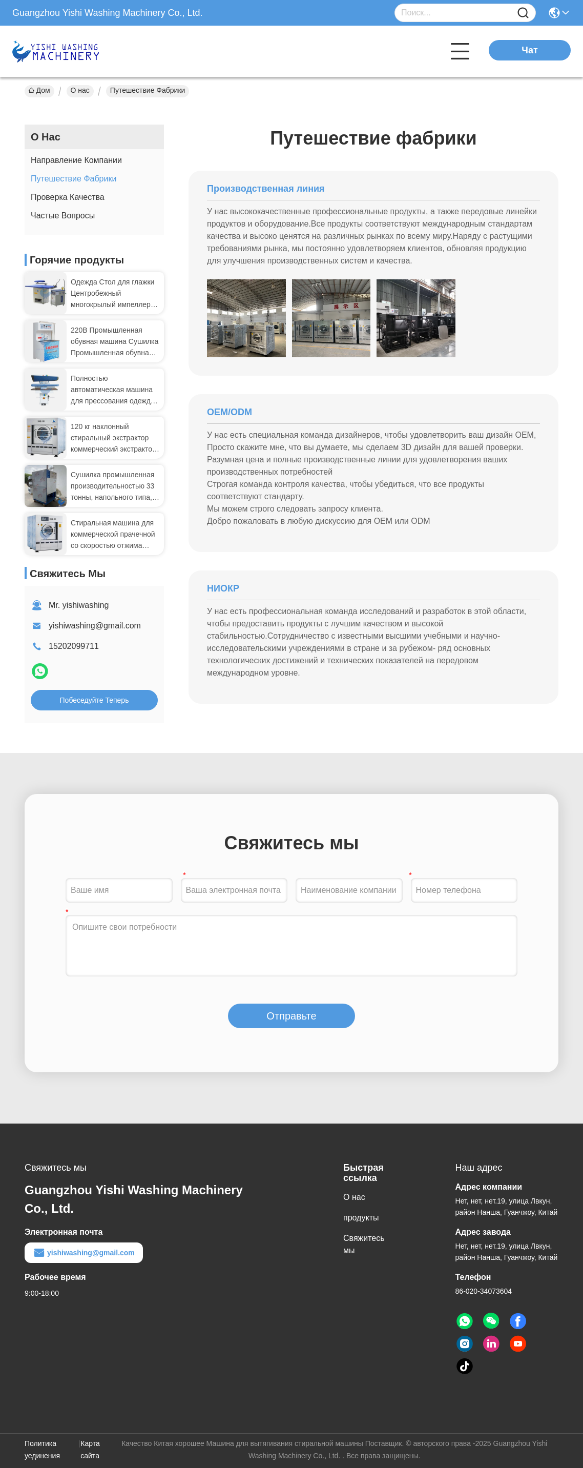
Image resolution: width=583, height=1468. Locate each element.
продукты (361, 1217)
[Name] (523, 13)
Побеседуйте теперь (94, 700)
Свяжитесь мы (364, 1244)
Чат (529, 50)
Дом (39, 90)
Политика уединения (42, 1449)
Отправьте (291, 1016)
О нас (80, 90)
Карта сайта (89, 1449)
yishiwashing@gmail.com (95, 625)
